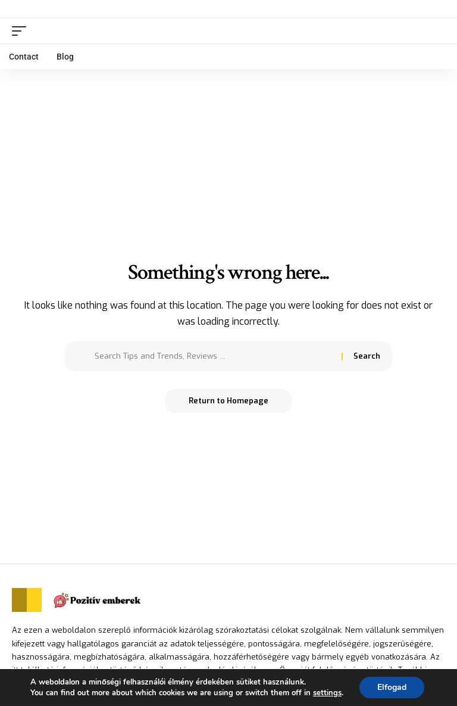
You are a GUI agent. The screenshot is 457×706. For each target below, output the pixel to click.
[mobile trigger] (22, 30)
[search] (436, 31)
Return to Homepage (228, 401)
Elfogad (391, 687)
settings (327, 693)
